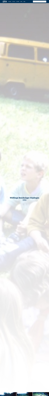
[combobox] (39, 1)
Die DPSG (17, 1)
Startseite (9, 1)
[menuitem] (5, 1)
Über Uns (13, 1)
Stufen (21, 1)
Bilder (24, 1)
